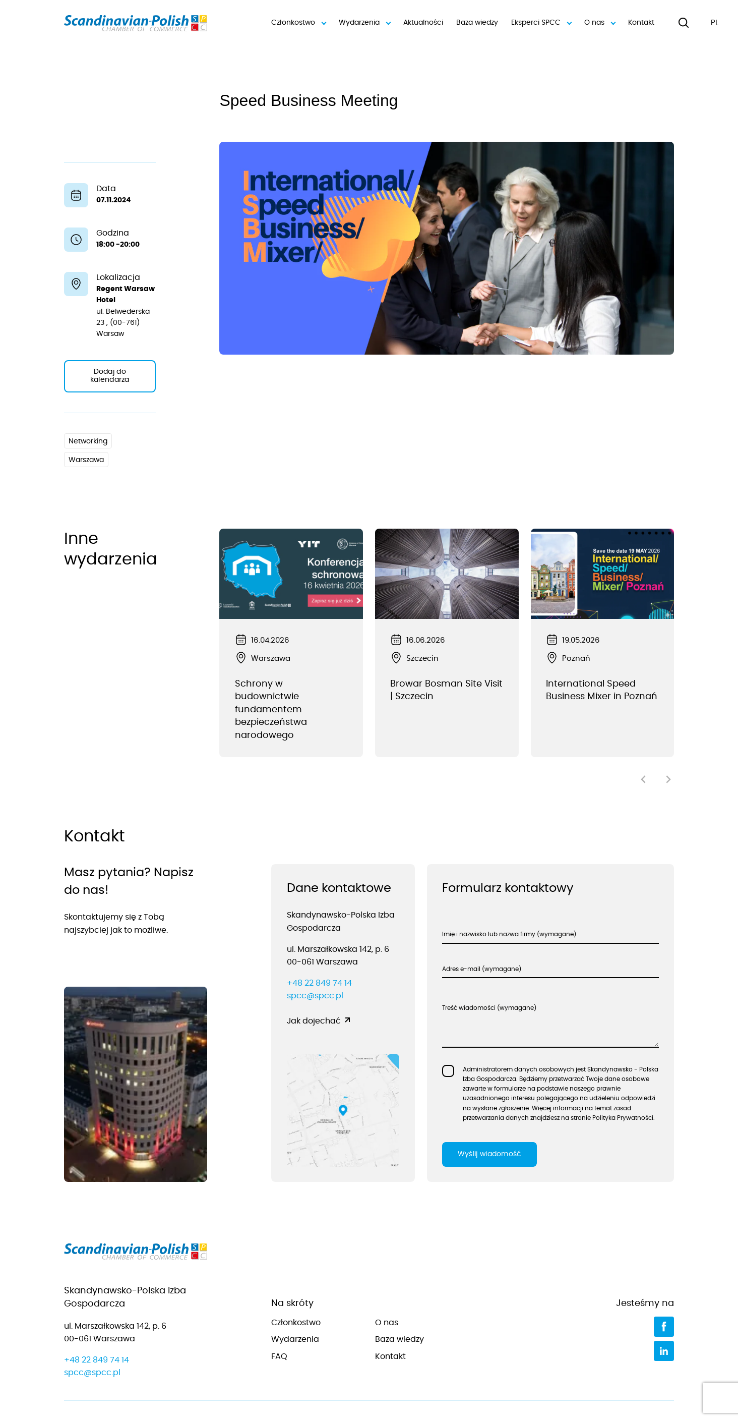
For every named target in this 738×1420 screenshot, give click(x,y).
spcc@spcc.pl (315, 967)
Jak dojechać (314, 992)
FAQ (279, 1328)
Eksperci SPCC (541, 22)
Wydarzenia (364, 22)
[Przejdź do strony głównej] (136, 1225)
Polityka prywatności (394, 1397)
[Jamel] (662, 1398)
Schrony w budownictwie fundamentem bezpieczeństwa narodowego (271, 709)
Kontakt (641, 22)
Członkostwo (298, 22)
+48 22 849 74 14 (319, 954)
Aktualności (423, 22)
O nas (599, 22)
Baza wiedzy (477, 22)
